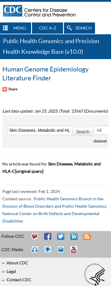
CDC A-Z (47, 28)
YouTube (77, 252)
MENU (19, 28)
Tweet (61, 239)
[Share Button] (9, 89)
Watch (48, 252)
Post (73, 239)
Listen (35, 252)
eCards (62, 252)
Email (35, 239)
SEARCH (83, 28)
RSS (86, 239)
